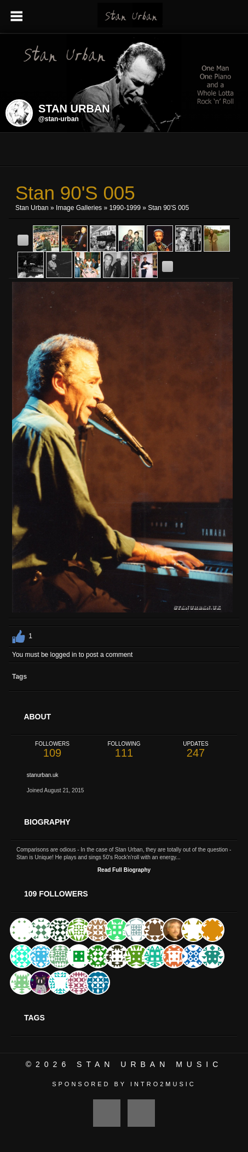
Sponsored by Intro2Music (124, 1084)
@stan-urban (58, 119)
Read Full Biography (124, 870)
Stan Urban (32, 208)
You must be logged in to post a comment (72, 655)
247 (196, 750)
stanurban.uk (43, 775)
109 (52, 750)
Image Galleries (79, 208)
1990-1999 (124, 208)
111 (124, 750)
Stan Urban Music (149, 1064)
